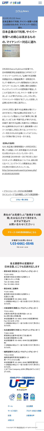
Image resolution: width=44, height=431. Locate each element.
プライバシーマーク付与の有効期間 (18, 191)
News (18, 18)
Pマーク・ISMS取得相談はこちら (22, 232)
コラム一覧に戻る (22, 199)
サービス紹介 (12, 411)
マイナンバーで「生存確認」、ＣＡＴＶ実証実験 (20, 194)
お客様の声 (30, 415)
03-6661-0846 (22, 243)
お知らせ (11, 420)
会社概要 (29, 406)
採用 (9, 415)
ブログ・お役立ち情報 (33, 411)
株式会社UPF (21, 427)
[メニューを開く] (40, 3)
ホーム (10, 406)
